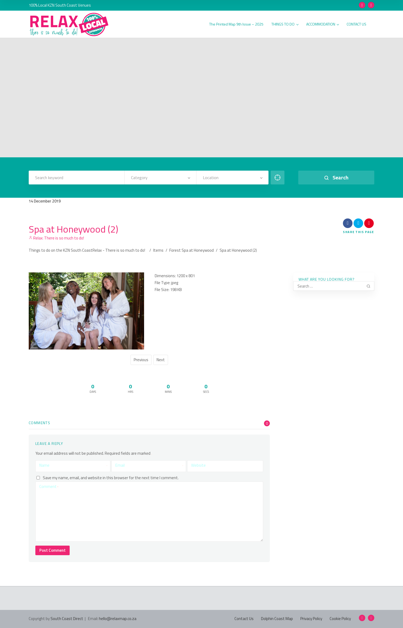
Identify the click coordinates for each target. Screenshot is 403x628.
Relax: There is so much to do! (56, 238)
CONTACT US (356, 24)
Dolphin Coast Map (277, 619)
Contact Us (244, 619)
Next (161, 360)
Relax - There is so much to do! (119, 250)
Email (149, 465)
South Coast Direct (67, 619)
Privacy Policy (311, 619)
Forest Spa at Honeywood (191, 250)
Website (198, 465)
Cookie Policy (340, 619)
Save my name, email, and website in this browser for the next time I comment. (111, 478)
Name (73, 465)
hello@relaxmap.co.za (117, 619)
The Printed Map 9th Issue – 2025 (236, 24)
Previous (141, 360)
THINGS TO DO (284, 24)
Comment (48, 486)
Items (158, 250)
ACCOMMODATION (322, 24)
